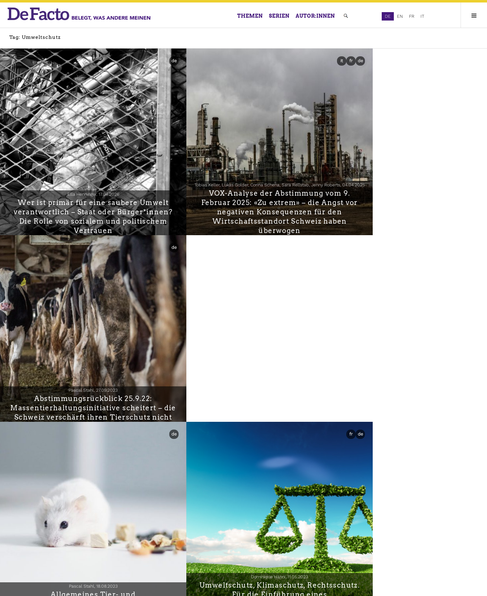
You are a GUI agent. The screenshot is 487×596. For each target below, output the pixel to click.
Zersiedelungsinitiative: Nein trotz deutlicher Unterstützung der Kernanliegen (243, 522)
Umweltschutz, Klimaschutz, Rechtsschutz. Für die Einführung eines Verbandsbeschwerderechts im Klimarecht (243, 355)
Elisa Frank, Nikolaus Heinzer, (81, 523)
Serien (279, 16)
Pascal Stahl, (405, 170)
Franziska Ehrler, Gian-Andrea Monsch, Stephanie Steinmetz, (406, 341)
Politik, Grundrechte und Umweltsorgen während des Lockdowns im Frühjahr (405, 359)
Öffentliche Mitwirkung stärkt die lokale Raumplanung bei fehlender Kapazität (405, 522)
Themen (250, 16)
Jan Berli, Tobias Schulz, (406, 504)
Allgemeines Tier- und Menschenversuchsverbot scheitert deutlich (81, 359)
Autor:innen (315, 16)
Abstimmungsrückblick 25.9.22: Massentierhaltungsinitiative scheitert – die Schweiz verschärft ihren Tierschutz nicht (406, 193)
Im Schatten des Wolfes (81, 532)
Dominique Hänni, (243, 332)
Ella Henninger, (81, 170)
